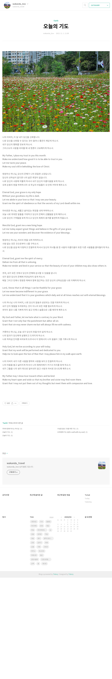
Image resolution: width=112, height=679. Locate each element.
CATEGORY (99, 5)
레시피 (44, 665)
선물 (32, 648)
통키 (39, 640)
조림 (32, 635)
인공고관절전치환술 (46, 661)
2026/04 (67, 618)
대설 (32, 640)
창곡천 (39, 635)
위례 (46, 644)
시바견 (46, 648)
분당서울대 (34, 661)
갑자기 (39, 644)
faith (56, 21)
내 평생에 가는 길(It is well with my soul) (71, 533)
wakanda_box (20, 4)
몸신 (41, 656)
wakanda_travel (16, 564)
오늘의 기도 (56, 26)
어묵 (39, 648)
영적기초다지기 (48, 640)
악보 (46, 635)
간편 (32, 644)
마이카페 (34, 627)
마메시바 (34, 656)
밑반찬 (48, 623)
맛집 (32, 631)
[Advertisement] (56, 65)
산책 (32, 665)
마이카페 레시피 (42, 631)
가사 (41, 623)
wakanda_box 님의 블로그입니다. (20, 568)
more (51, 618)
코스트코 (41, 652)
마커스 (33, 652)
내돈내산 (34, 623)
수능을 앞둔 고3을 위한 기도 (66, 530)
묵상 (47, 627)
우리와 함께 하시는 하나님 (10, 530)
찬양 (41, 627)
